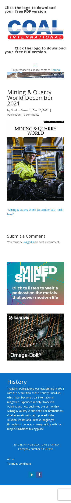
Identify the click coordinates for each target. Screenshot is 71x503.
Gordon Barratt (20, 110)
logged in (29, 242)
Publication (14, 114)
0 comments (31, 114)
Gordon (55, 70)
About (11, 459)
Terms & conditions (19, 463)
